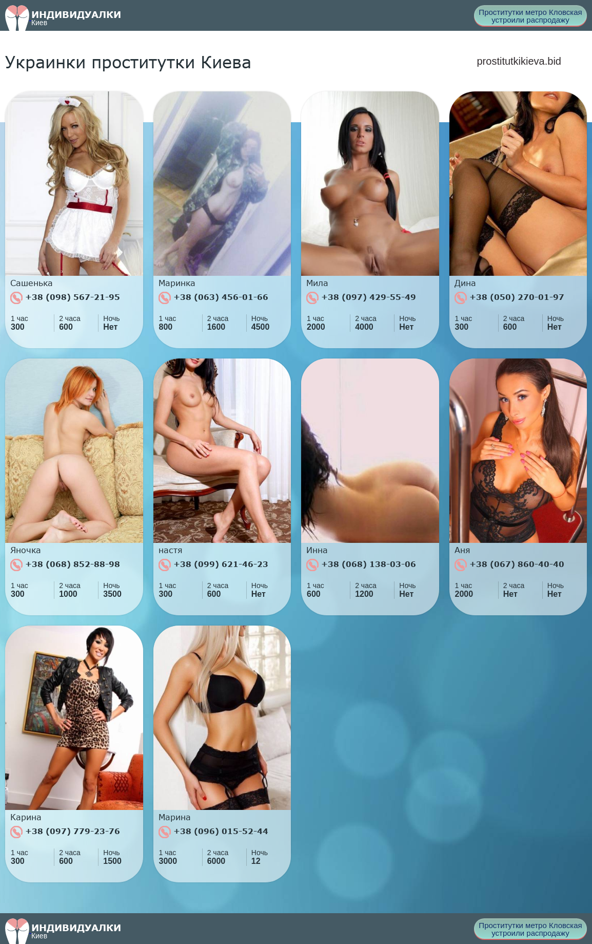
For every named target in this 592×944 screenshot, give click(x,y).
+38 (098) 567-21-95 (65, 298)
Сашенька (31, 283)
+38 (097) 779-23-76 (65, 832)
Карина (26, 817)
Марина (175, 817)
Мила (317, 283)
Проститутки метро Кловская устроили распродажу (530, 16)
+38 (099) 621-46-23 (213, 565)
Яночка (25, 550)
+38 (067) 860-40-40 (509, 565)
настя (171, 550)
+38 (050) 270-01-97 (509, 298)
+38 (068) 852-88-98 (65, 565)
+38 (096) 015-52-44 (213, 832)
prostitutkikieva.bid (519, 61)
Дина (465, 283)
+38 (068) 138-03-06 (361, 565)
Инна (317, 550)
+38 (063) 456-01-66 (213, 298)
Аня (462, 550)
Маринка (177, 283)
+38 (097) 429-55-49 (361, 298)
